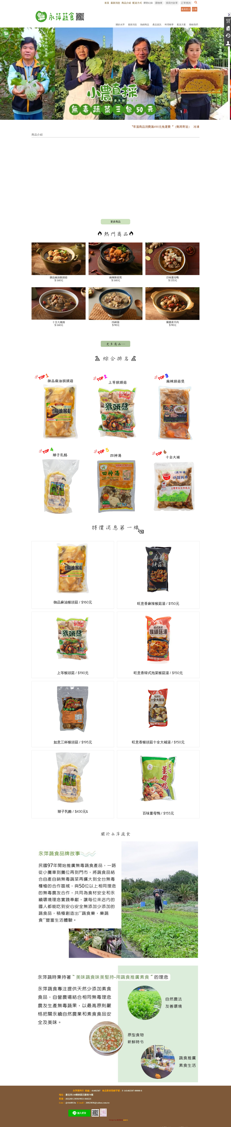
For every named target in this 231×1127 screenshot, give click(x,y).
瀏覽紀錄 (148, 2)
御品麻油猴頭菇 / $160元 (72, 573)
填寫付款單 (172, 2)
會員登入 (185, 9)
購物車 (158, 2)
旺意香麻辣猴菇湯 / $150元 (158, 574)
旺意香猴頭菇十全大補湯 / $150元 (158, 713)
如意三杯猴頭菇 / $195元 (73, 713)
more (115, 221)
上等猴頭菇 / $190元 (72, 644)
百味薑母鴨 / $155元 (158, 783)
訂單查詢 (186, 2)
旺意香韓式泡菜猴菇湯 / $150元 (158, 644)
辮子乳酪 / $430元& (73, 782)
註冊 (194, 9)
